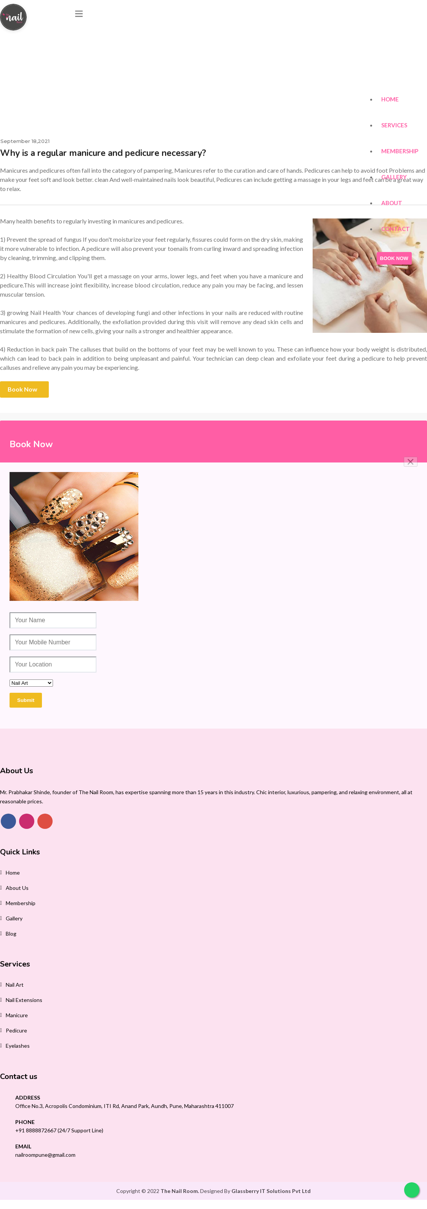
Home (390, 50)
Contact (396, 199)
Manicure (17, 1015)
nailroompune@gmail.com (45, 1154)
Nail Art (15, 984)
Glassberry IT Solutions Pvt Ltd (271, 1191)
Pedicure (16, 1030)
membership (20, 903)
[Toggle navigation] (84, 15)
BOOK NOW (394, 230)
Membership (400, 109)
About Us (17, 888)
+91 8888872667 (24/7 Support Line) (59, 1130)
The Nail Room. (180, 1191)
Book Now (22, 389)
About (392, 169)
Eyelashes (18, 1045)
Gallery (394, 139)
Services (395, 80)
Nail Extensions (24, 1000)
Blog (11, 933)
